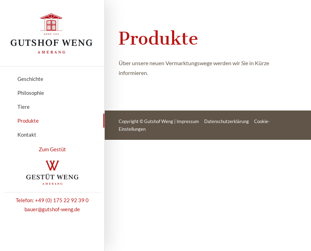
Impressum (188, 121)
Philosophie (30, 93)
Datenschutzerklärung (226, 121)
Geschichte (30, 79)
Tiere (23, 107)
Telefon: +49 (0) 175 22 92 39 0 (52, 200)
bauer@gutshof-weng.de (52, 209)
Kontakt (26, 134)
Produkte (28, 120)
